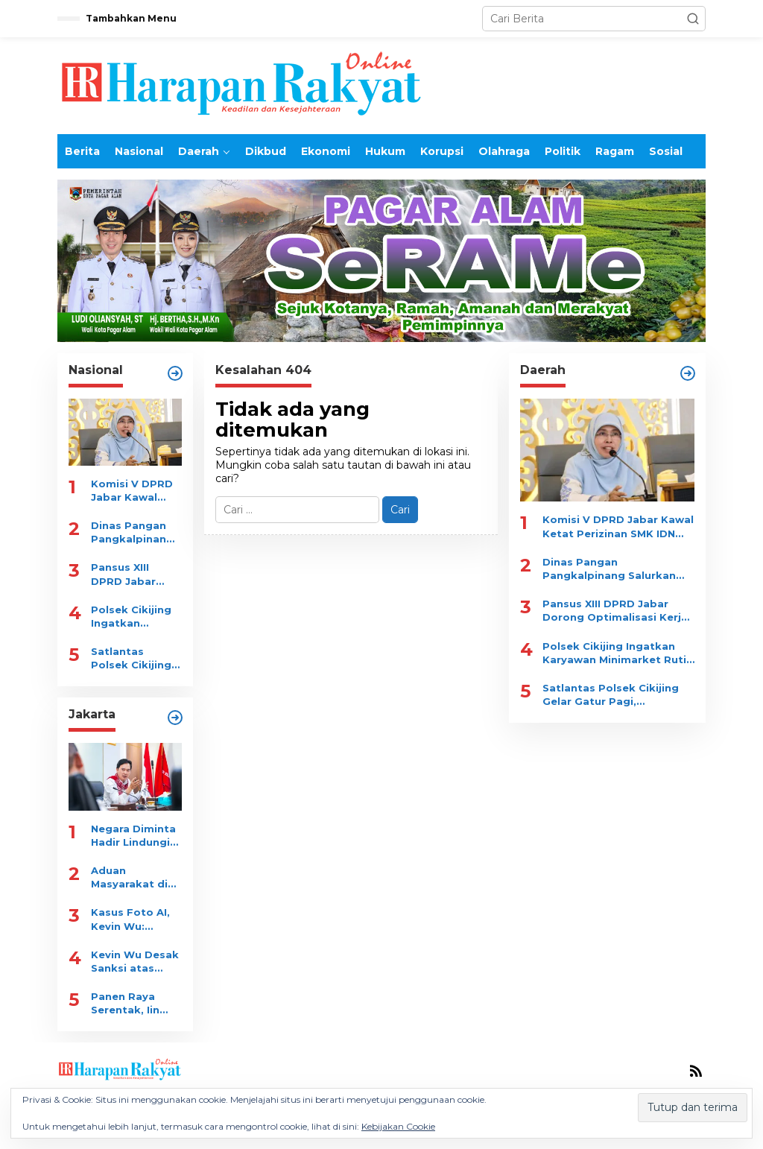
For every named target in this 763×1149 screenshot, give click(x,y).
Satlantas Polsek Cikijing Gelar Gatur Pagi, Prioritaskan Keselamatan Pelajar (131, 658)
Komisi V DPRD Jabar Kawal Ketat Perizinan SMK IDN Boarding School (133, 491)
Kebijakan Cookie (398, 1126)
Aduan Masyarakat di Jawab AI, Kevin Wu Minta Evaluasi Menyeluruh (133, 877)
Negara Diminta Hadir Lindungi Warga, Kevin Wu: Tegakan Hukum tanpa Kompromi (133, 836)
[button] (693, 18)
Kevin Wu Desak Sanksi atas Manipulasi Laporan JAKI (135, 962)
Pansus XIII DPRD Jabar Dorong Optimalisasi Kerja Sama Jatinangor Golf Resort (134, 574)
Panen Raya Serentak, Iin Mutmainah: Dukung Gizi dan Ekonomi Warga (135, 1003)
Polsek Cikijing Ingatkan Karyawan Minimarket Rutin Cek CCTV (134, 617)
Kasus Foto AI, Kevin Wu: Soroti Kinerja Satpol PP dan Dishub (130, 919)
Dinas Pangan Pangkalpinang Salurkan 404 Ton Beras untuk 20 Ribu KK (135, 532)
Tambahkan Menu (131, 18)
